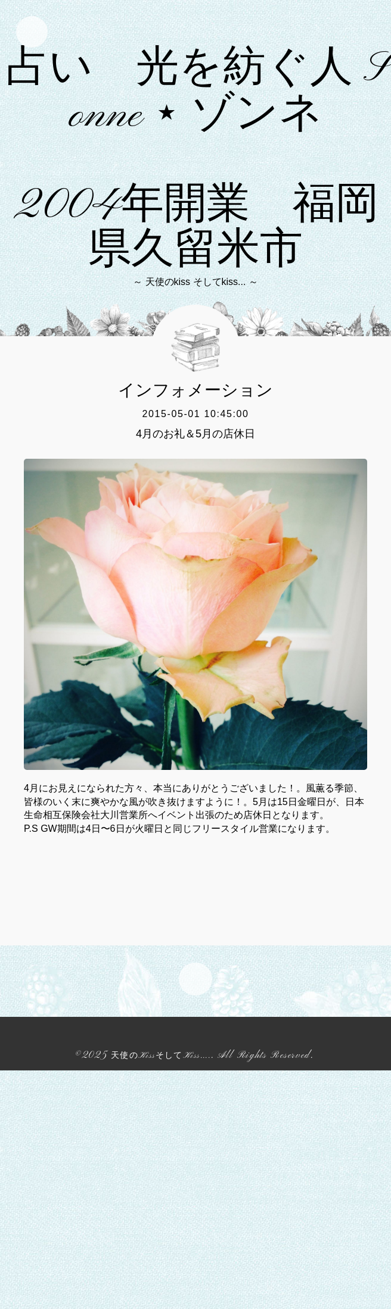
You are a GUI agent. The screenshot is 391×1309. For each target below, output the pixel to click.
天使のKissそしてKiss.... (161, 1294)
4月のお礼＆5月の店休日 (195, 672)
